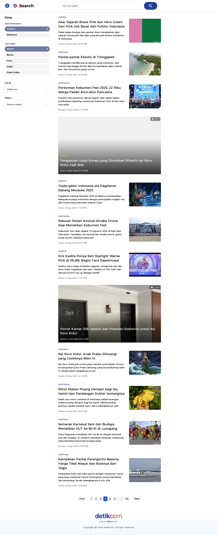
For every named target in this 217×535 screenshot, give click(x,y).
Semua (10, 49)
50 (127, 498)
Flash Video (13, 72)
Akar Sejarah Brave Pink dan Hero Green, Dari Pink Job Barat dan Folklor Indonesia (91, 24)
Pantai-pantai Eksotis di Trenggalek (86, 57)
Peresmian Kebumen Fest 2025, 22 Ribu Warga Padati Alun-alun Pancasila (89, 90)
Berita (10, 55)
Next (137, 498)
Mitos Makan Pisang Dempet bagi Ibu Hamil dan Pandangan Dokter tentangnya (91, 391)
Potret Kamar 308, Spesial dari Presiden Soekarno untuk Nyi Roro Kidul (107, 331)
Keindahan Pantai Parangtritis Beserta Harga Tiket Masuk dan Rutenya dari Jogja (88, 463)
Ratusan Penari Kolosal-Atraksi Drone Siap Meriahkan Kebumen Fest (88, 223)
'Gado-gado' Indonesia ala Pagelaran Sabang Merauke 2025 (87, 188)
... (120, 498)
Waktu (8, 97)
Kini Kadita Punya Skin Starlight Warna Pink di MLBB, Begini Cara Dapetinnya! (89, 258)
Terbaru (11, 29)
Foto (9, 60)
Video (10, 66)
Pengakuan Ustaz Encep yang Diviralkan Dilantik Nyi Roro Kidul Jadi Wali (106, 163)
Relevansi (12, 35)
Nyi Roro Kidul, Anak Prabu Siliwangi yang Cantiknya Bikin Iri (87, 356)
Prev (82, 498)
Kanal (8, 82)
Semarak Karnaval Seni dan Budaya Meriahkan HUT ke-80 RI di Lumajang (87, 426)
